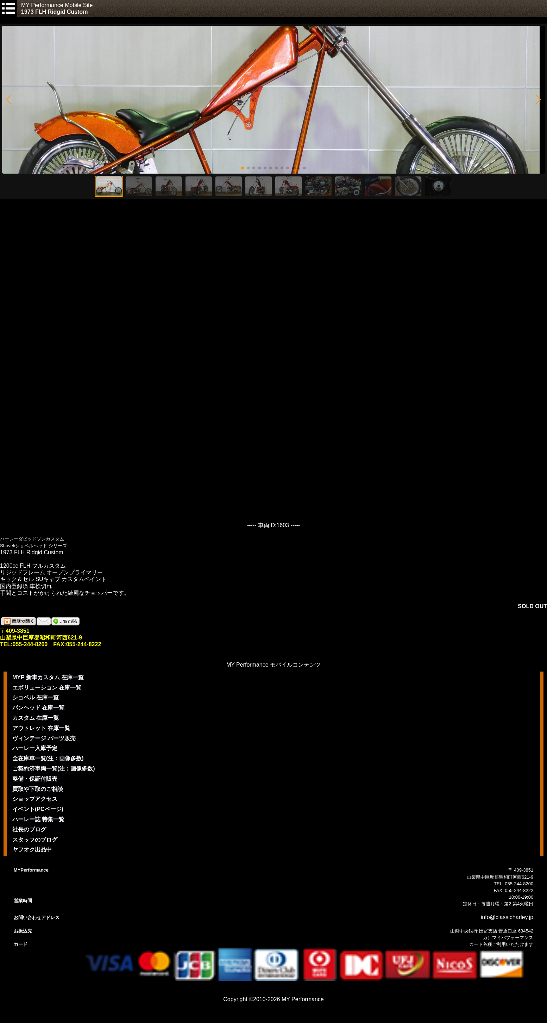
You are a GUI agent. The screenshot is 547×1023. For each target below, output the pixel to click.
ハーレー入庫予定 (34, 748)
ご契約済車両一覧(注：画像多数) (53, 769)
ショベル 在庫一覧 (35, 697)
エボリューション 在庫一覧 (46, 688)
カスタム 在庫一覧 (35, 718)
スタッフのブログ (34, 840)
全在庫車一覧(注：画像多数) (48, 758)
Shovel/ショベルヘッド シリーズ (33, 545)
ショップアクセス (34, 799)
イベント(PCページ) (37, 809)
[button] (9, 100)
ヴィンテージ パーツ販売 (44, 738)
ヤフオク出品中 (32, 850)
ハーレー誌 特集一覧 (38, 819)
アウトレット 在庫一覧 (41, 728)
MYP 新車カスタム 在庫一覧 (48, 677)
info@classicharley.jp (507, 917)
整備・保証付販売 (34, 779)
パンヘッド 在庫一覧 (38, 708)
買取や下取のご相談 (37, 789)
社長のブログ (29, 829)
